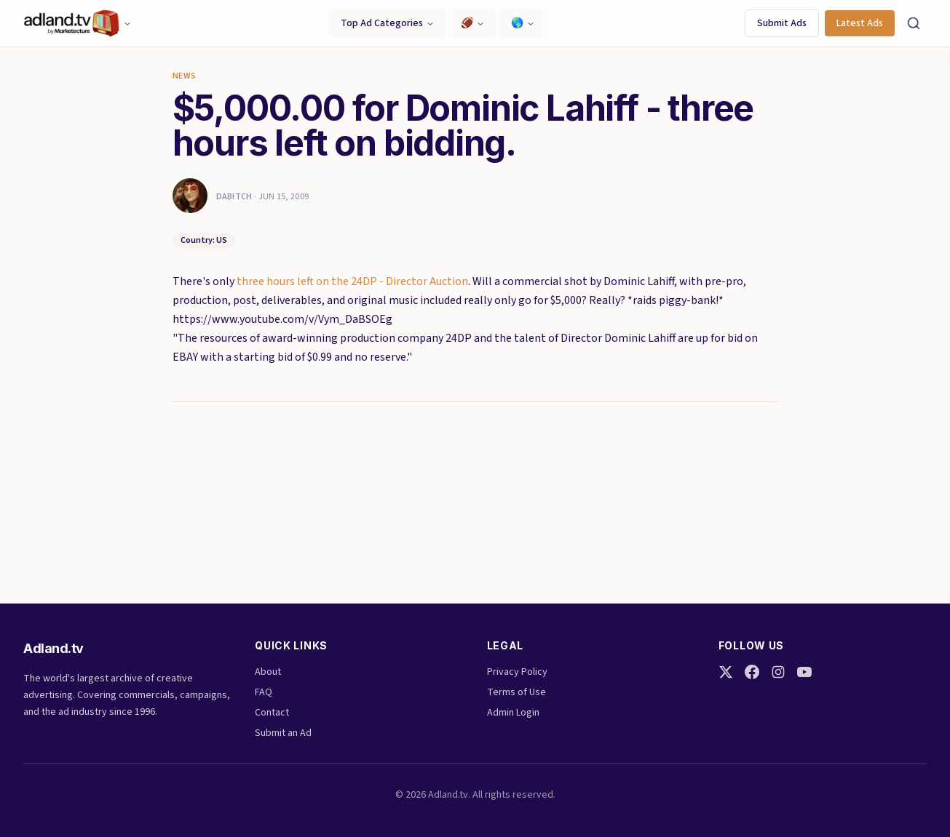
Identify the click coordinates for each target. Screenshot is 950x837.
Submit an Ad (283, 733)
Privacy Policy (517, 672)
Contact (272, 712)
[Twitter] (726, 672)
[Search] (913, 23)
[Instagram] (778, 672)
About (268, 672)
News (185, 76)
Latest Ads (859, 23)
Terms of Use (516, 692)
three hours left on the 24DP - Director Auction (352, 281)
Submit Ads (782, 23)
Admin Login (513, 712)
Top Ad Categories (388, 23)
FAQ (263, 692)
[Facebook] (752, 672)
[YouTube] (804, 672)
